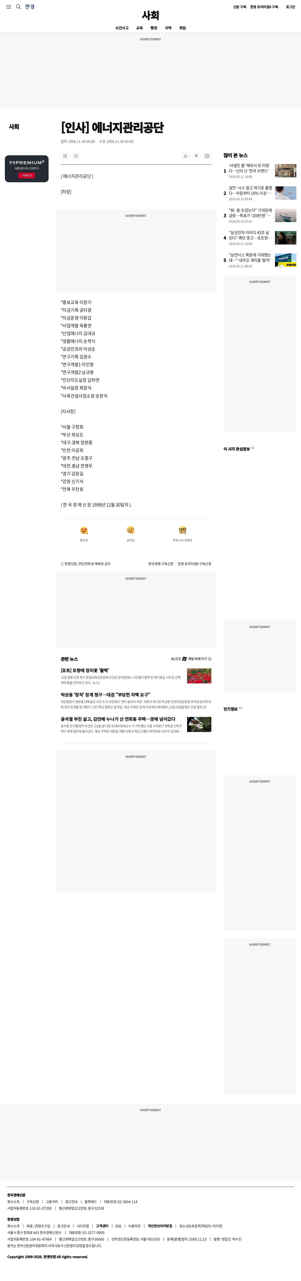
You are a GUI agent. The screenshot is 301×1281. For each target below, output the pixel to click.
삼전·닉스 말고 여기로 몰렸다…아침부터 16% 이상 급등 (250, 193)
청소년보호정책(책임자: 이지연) (201, 1225)
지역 (168, 27)
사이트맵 (83, 1225)
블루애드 (91, 1201)
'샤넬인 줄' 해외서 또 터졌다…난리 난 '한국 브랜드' (249, 168)
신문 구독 (239, 6)
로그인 (290, 6)
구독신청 (32, 1201)
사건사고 (121, 27)
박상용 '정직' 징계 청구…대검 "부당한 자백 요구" (105, 694)
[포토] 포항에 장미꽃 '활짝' (85, 670)
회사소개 (13, 1201)
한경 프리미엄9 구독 (264, 6)
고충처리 (52, 1201)
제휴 (29, 1225)
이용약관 (134, 1225)
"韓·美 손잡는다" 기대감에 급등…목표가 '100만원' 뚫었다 (250, 215)
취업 (182, 27)
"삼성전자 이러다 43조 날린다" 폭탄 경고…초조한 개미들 (250, 237)
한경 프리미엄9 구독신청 (194, 563)
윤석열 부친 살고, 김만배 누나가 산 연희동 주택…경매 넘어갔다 (118, 719)
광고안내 (71, 1201)
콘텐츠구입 (42, 1225)
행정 (153, 27)
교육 (139, 27)
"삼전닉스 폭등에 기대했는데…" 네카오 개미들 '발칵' (250, 257)
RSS (118, 1225)
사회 (150, 15)
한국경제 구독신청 (160, 563)
